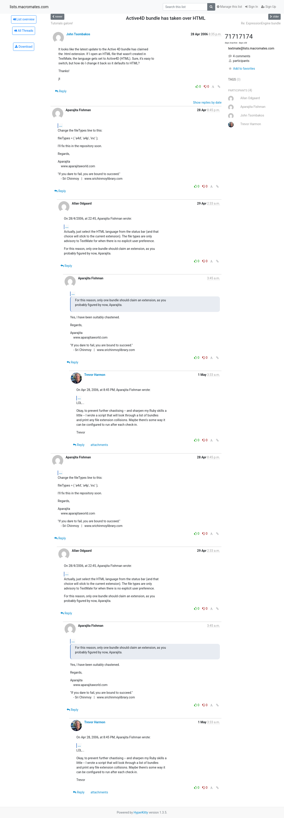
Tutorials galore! (62, 23)
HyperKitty (141, 812)
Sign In (251, 6)
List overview (24, 19)
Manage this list (229, 6)
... (60, 125)
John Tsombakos (78, 34)
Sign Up (268, 6)
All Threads (23, 30)
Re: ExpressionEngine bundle (261, 23)
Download (23, 46)
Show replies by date (207, 102)
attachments (99, 445)
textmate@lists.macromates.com (251, 48)
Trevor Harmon (94, 374)
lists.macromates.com (29, 7)
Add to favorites (241, 68)
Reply (60, 91)
